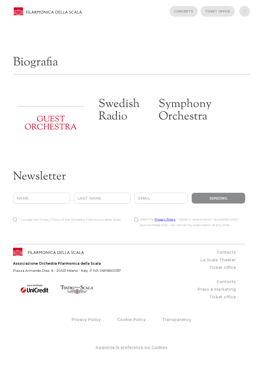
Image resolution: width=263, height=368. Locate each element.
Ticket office (222, 267)
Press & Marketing (217, 289)
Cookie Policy (131, 319)
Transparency (176, 319)
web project (131, 365)
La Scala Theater (218, 259)
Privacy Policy (165, 219)
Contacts (226, 252)
